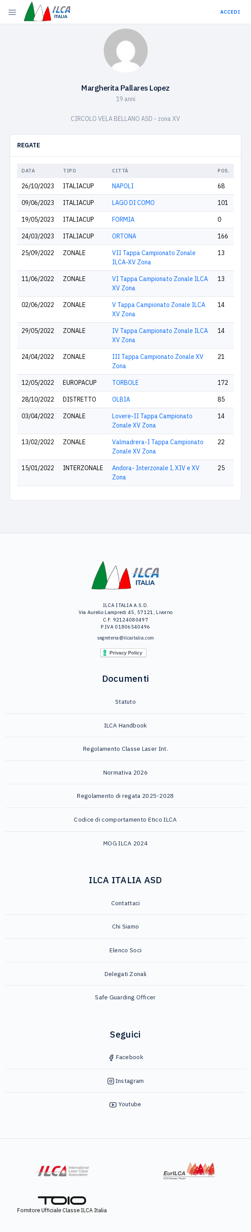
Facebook (125, 1057)
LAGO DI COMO (133, 203)
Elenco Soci (125, 950)
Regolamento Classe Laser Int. (125, 749)
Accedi (230, 12)
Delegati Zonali (126, 974)
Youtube (125, 1104)
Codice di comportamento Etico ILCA (125, 819)
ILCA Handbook (125, 725)
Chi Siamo (125, 926)
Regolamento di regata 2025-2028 (125, 796)
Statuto (125, 702)
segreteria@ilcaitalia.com (125, 638)
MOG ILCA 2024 (125, 843)
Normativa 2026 (125, 772)
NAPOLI (123, 186)
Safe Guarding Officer (125, 997)
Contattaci (125, 903)
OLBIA (121, 399)
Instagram (125, 1081)
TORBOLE (125, 383)
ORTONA (124, 236)
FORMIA (123, 219)
